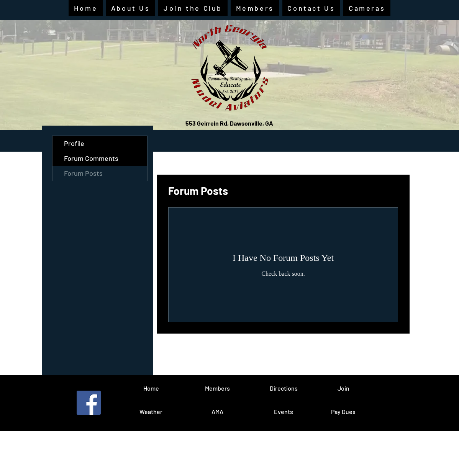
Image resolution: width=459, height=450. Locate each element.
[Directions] (283, 388)
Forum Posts (83, 173)
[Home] (151, 388)
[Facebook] (89, 403)
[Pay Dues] (343, 411)
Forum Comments (91, 158)
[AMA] (217, 411)
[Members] (217, 388)
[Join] (343, 388)
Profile (74, 143)
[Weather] (151, 411)
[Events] (283, 411)
